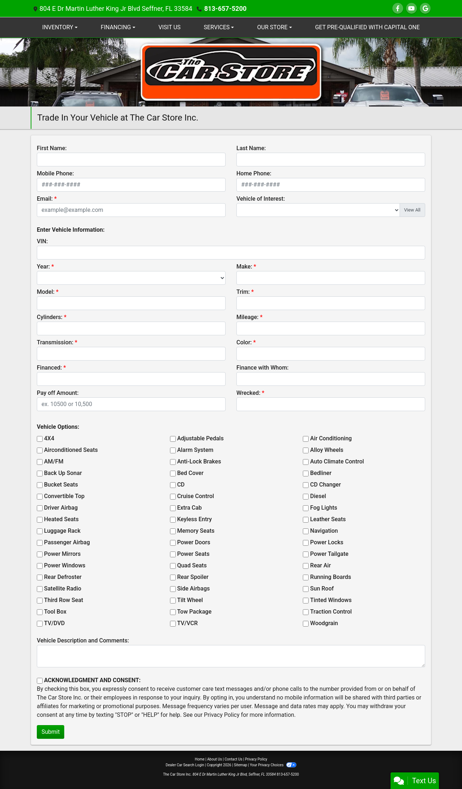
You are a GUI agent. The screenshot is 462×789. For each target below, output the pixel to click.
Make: (244, 266)
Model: (46, 291)
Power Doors (193, 542)
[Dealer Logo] (231, 71)
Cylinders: (49, 317)
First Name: (52, 148)
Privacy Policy (222, 714)
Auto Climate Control (337, 461)
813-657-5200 (225, 8)
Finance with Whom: (262, 367)
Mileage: (247, 317)
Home (200, 759)
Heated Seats (61, 519)
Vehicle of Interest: (260, 198)
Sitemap (240, 765)
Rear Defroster (63, 577)
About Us (214, 759)
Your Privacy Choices (273, 765)
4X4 (49, 438)
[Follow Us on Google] (425, 8)
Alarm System (195, 449)
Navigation (324, 530)
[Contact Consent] (40, 681)
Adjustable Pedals (200, 438)
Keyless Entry (194, 519)
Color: (244, 342)
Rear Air (320, 565)
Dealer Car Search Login (185, 765)
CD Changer (325, 484)
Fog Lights (323, 507)
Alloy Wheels (326, 449)
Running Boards (330, 577)
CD (181, 484)
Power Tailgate (329, 553)
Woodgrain (324, 623)
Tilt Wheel (190, 600)
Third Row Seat (63, 600)
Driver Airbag (61, 507)
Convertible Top (64, 496)
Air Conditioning (331, 438)
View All (412, 210)
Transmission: (55, 342)
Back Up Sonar (63, 473)
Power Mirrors (62, 553)
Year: (43, 266)
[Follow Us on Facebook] (397, 8)
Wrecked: (248, 392)
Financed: (49, 367)
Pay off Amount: (58, 392)
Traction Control (331, 611)
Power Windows (65, 565)
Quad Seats (192, 565)
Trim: (243, 291)
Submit (51, 731)
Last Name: (251, 148)
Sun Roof (322, 588)
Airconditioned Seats (71, 449)
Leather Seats (328, 519)
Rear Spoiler (193, 577)
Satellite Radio (62, 588)
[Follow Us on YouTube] (411, 8)
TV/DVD (54, 623)
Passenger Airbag (67, 542)
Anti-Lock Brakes (199, 461)
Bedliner (320, 473)
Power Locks (326, 542)
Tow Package (194, 611)
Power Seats (193, 553)
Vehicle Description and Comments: (83, 640)
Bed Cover (190, 473)
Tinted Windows (331, 600)
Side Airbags (193, 588)
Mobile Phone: (55, 173)
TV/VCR (187, 623)
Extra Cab (189, 507)
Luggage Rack (62, 530)
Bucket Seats (61, 484)
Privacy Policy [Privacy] (256, 759)
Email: (45, 198)
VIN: (42, 241)
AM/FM (54, 461)
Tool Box (55, 611)
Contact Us (233, 759)
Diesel (318, 496)
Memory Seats (196, 530)
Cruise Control (195, 496)
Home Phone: (253, 173)
